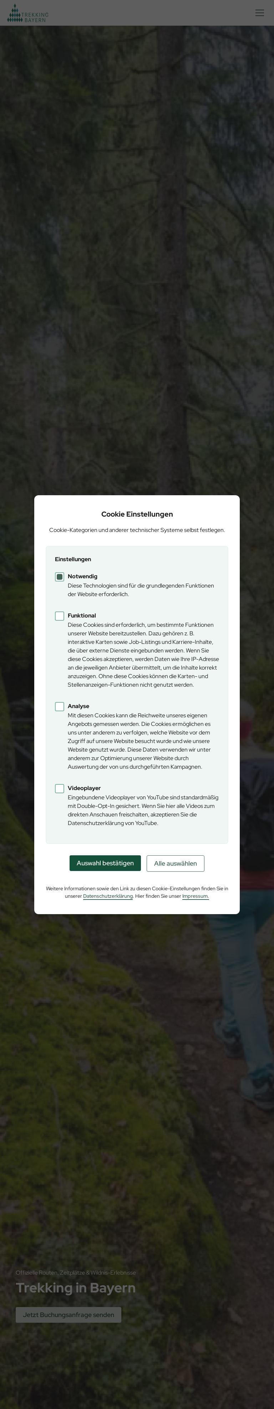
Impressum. (195, 896)
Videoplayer (84, 788)
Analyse (78, 706)
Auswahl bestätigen (105, 863)
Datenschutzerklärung (108, 896)
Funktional (82, 615)
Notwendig (82, 576)
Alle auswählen (175, 863)
